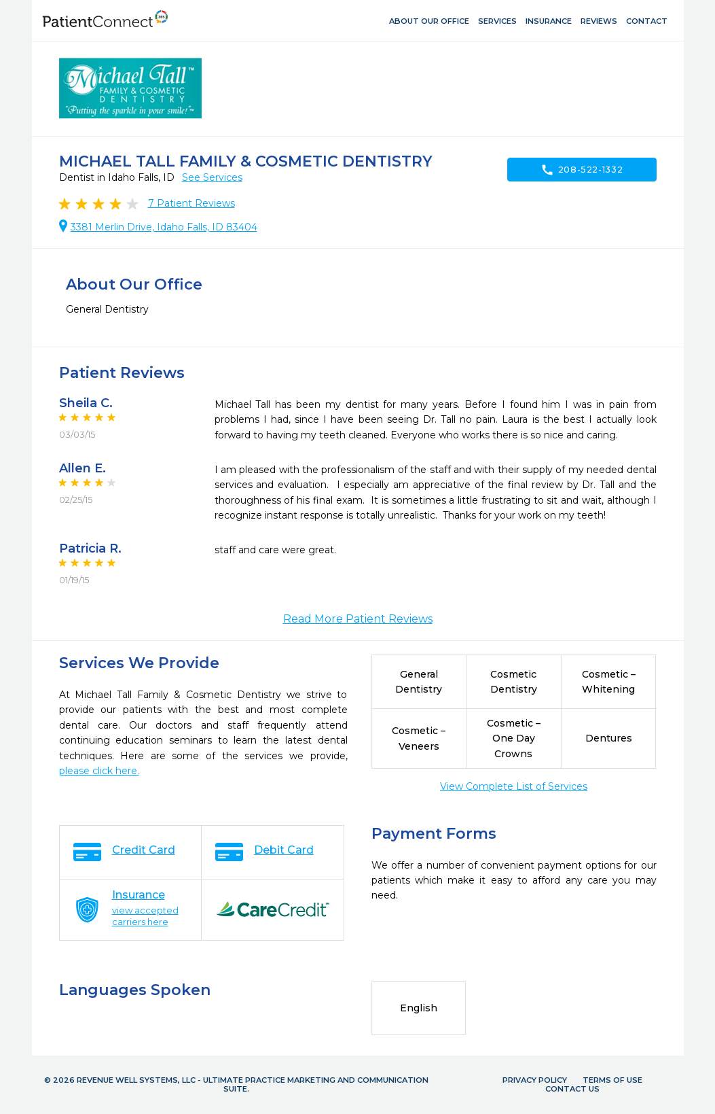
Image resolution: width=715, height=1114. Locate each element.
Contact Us (572, 1089)
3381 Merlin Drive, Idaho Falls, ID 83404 (164, 227)
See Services (212, 177)
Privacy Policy (534, 1080)
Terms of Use (612, 1080)
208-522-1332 (581, 170)
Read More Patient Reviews (358, 618)
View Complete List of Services (513, 786)
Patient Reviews (191, 203)
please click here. (99, 771)
